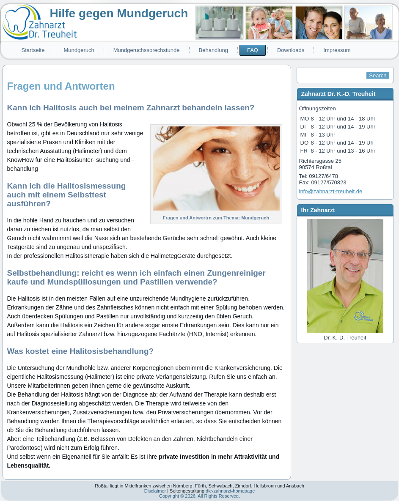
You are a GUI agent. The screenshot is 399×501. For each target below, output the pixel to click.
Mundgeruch (78, 50)
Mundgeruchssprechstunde (146, 50)
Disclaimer (155, 490)
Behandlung (213, 50)
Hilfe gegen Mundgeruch (119, 13)
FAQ (252, 50)
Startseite (33, 50)
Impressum (336, 50)
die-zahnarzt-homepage (230, 490)
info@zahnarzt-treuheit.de (331, 191)
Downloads (290, 50)
